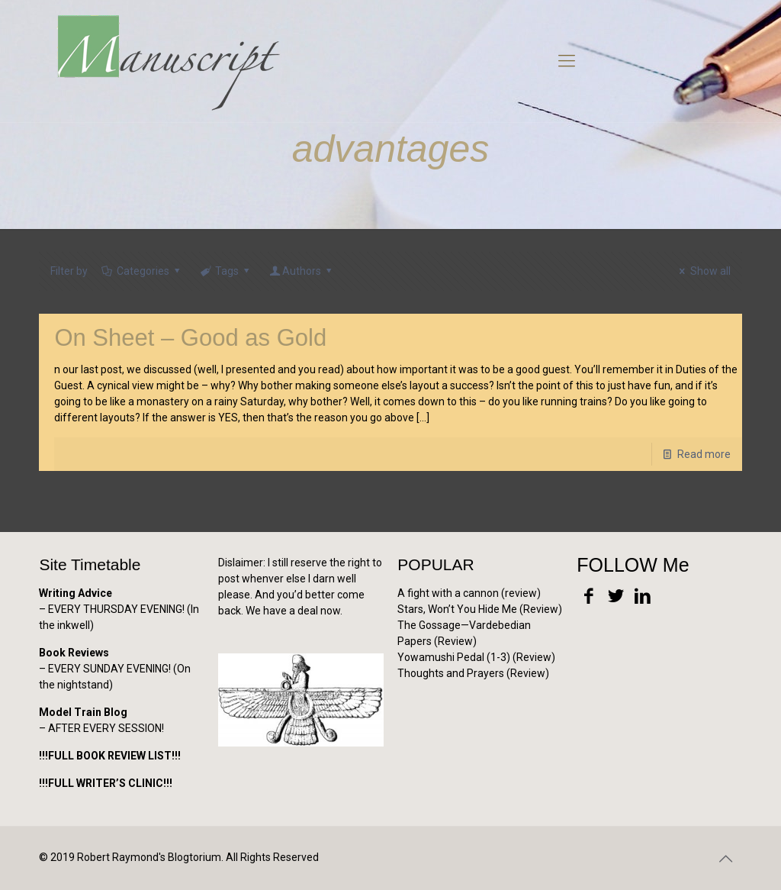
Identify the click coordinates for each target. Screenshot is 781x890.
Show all (703, 271)
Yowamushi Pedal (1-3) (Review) (476, 657)
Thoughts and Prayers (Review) (473, 673)
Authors (302, 271)
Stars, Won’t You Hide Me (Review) (479, 609)
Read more (704, 454)
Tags (226, 271)
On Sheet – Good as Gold (190, 337)
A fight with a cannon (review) (469, 593)
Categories (141, 271)
